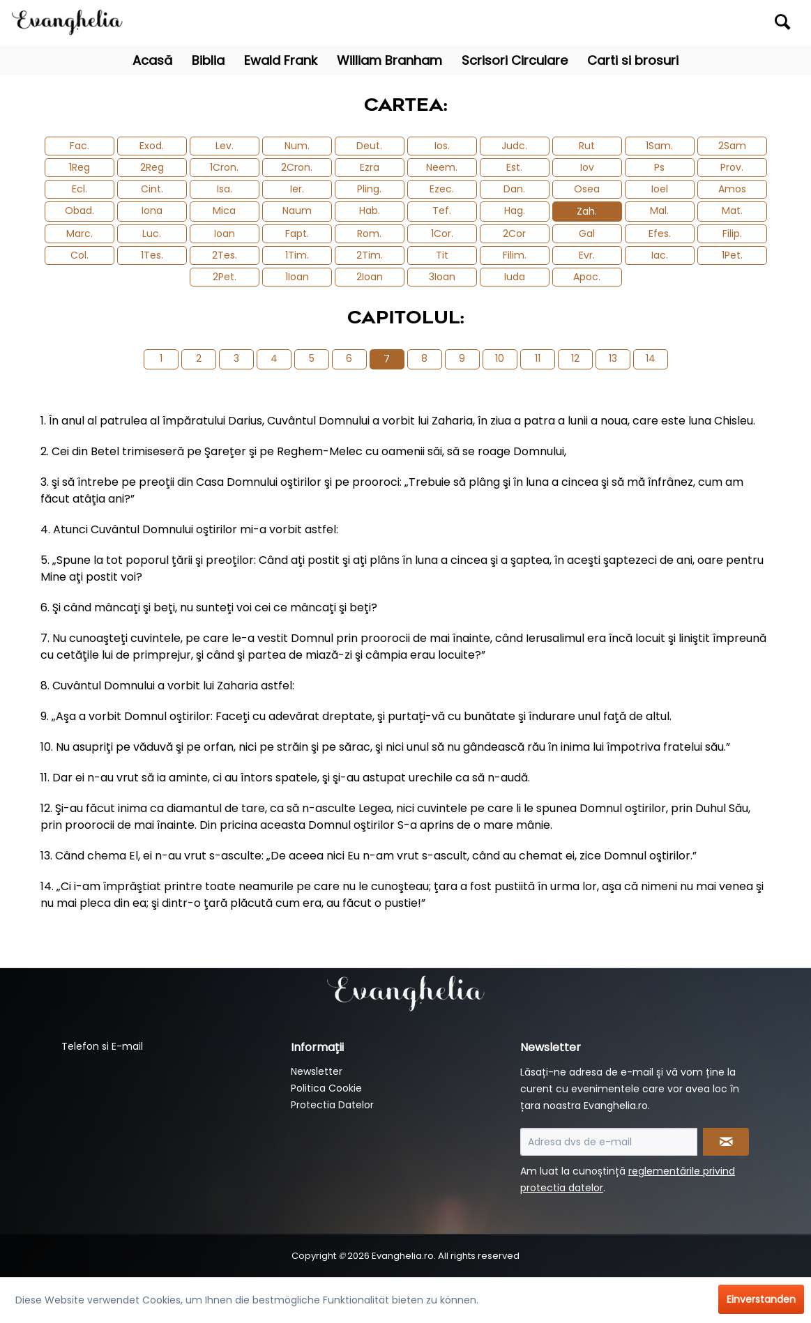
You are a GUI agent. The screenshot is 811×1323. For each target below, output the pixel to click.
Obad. (79, 210)
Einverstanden (761, 1299)
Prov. (731, 167)
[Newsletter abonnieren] (726, 1142)
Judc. (514, 146)
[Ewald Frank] (280, 60)
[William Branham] (389, 60)
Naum (297, 210)
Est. (514, 167)
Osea (587, 189)
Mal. (659, 210)
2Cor (514, 233)
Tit (442, 255)
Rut (587, 146)
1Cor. (442, 233)
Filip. (732, 233)
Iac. (659, 255)
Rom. (369, 233)
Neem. (441, 167)
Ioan (224, 233)
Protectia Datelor (332, 1105)
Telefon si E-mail (102, 1046)
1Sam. (659, 146)
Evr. (587, 255)
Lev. (224, 146)
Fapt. (297, 233)
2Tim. (369, 255)
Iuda (514, 277)
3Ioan (442, 277)
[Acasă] (152, 60)
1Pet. (732, 255)
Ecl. (79, 189)
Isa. (224, 189)
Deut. (369, 146)
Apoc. (586, 277)
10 (499, 358)
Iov (587, 167)
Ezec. (442, 189)
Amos (732, 189)
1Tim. (297, 255)
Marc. (79, 233)
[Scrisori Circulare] (514, 60)
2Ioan (369, 277)
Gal (587, 233)
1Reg (79, 167)
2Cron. (296, 167)
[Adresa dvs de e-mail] (608, 1142)
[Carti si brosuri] (632, 60)
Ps (659, 167)
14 (650, 358)
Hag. (514, 210)
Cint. (152, 189)
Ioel (659, 189)
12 (575, 358)
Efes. (660, 233)
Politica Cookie (326, 1088)
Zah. (587, 211)
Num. (297, 146)
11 (537, 358)
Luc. (151, 233)
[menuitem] (699, 23)
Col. (79, 255)
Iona (152, 210)
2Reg (152, 167)
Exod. (151, 146)
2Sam (732, 146)
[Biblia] (208, 60)
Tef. (441, 210)
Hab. (369, 210)
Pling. (369, 189)
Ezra (369, 167)
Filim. (514, 255)
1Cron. (224, 167)
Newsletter (316, 1071)
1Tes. (152, 255)
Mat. (732, 210)
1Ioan (297, 277)
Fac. (79, 146)
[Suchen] (782, 22)
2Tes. (224, 255)
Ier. (297, 189)
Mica (224, 210)
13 (613, 358)
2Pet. (224, 277)
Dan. (514, 189)
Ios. (442, 146)
